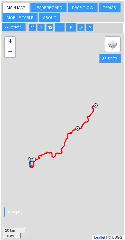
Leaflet (99, 237)
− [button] (10, 52)
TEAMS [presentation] (109, 7)
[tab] (16, 8)
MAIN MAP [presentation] (16, 7)
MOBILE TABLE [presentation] (20, 17)
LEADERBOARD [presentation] (48, 7)
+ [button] (10, 42)
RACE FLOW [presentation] (82, 7)
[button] (14, 27)
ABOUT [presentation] (49, 17)
